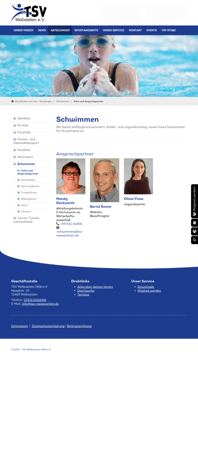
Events (152, 30)
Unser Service (113, 30)
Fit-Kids (23, 125)
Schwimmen (62, 101)
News (42, 30)
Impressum (19, 326)
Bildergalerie (29, 198)
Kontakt (135, 30)
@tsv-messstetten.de (69, 233)
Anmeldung (28, 179)
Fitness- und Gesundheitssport (26, 141)
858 (79, 224)
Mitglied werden (149, 290)
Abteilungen (60, 30)
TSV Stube (168, 30)
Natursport (25, 157)
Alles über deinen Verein (95, 287)
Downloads (145, 287)
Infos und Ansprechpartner (88, 101)
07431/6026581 (162, 12)
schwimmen (66, 231)
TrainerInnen (29, 192)
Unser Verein (23, 30)
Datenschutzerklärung (48, 326)
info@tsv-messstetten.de (167, 15)
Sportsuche (85, 290)
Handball (23, 150)
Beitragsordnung (79, 326)
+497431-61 (68, 224)
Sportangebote (86, 30)
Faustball (24, 132)
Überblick (24, 118)
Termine (26, 211)
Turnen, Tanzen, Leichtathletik (27, 219)
